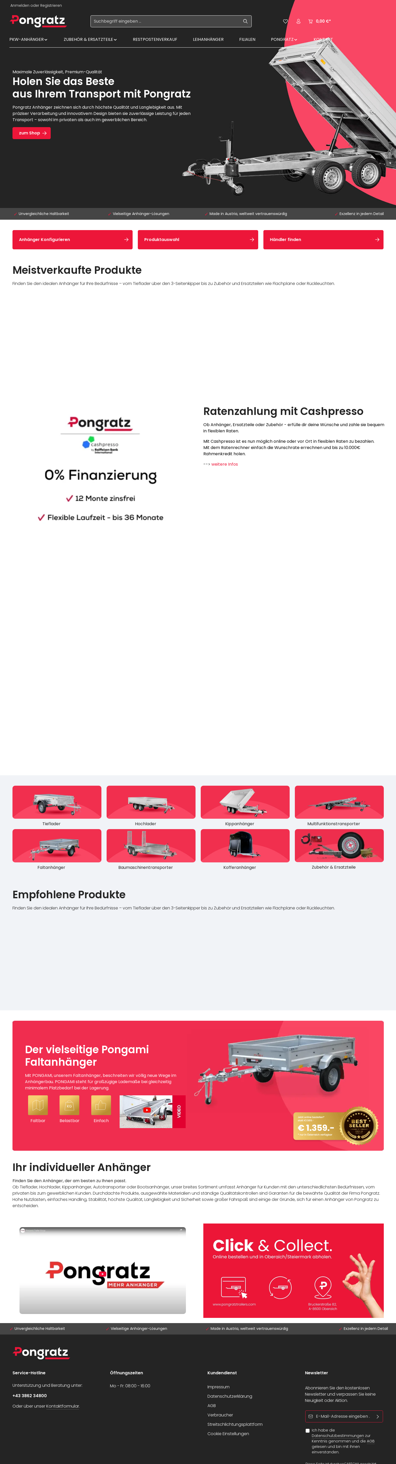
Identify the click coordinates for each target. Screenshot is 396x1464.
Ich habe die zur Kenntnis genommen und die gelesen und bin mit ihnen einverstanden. (343, 1441)
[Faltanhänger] (56, 851)
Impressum (218, 1387)
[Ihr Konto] (298, 21)
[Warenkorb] (319, 21)
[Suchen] (245, 21)
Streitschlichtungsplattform (235, 1424)
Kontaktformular (62, 1406)
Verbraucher (220, 1415)
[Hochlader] (151, 807)
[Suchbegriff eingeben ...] (165, 21)
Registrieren (51, 5)
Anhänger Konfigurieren (44, 240)
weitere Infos (224, 464)
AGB (211, 1406)
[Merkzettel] (285, 21)
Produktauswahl (161, 240)
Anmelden (19, 5)
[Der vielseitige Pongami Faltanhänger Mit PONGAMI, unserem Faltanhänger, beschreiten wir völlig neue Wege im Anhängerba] (198, 1086)
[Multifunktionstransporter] (339, 807)
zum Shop (29, 133)
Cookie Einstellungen (228, 1434)
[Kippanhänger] (245, 807)
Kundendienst (222, 1373)
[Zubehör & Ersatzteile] (339, 851)
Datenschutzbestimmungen (338, 1435)
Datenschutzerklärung (229, 1396)
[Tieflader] (56, 807)
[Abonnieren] (378, 1416)
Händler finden (285, 240)
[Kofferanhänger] (245, 851)
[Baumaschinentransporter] (151, 851)
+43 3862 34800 (29, 1396)
